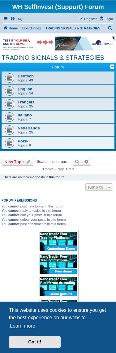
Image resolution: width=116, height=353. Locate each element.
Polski (24, 141)
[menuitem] (16, 19)
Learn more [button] (22, 326)
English (25, 89)
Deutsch (26, 76)
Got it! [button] (34, 341)
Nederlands (29, 128)
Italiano (25, 115)
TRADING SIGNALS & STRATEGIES (53, 57)
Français (26, 102)
